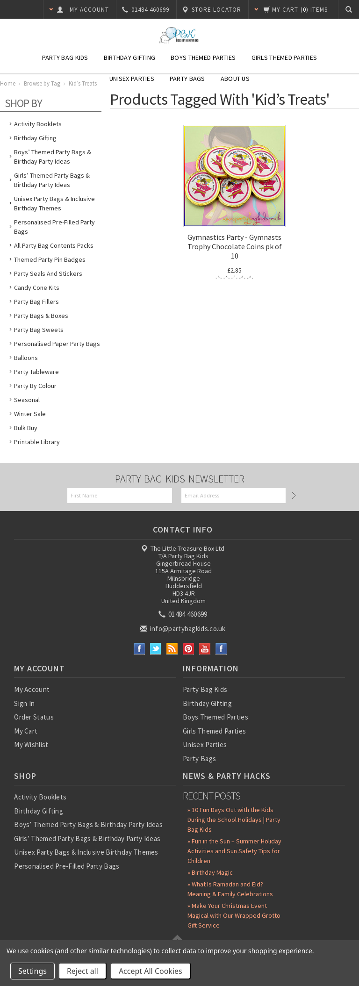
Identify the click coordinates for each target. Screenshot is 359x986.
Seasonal (27, 400)
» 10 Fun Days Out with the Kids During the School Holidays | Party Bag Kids (233, 820)
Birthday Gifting (129, 57)
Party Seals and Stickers (48, 273)
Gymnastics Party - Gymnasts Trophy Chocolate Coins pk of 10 (234, 246)
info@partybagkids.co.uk (184, 628)
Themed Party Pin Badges (50, 259)
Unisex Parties (131, 78)
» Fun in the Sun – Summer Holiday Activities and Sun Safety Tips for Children (234, 851)
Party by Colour (35, 385)
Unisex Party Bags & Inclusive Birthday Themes (54, 203)
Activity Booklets (38, 124)
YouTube (205, 649)
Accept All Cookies (150, 971)
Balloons (26, 357)
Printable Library (37, 442)
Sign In (24, 703)
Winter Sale (30, 414)
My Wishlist (31, 744)
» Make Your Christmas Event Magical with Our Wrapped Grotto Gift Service (233, 915)
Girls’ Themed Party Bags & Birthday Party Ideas (52, 180)
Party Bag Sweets (39, 329)
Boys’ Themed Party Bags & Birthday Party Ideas (52, 157)
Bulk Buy (25, 428)
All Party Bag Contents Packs (53, 245)
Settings (32, 971)
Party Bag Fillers (36, 301)
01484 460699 (184, 614)
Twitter (156, 649)
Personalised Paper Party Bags (57, 343)
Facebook (139, 649)
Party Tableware (36, 371)
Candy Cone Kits (36, 287)
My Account (32, 689)
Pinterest (188, 649)
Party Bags (187, 78)
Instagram (221, 649)
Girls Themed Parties (284, 57)
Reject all (82, 971)
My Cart (25, 731)
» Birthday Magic (210, 872)
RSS (172, 649)
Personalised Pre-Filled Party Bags (54, 227)
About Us (235, 78)
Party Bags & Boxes (41, 315)
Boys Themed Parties (203, 57)
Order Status (34, 717)
